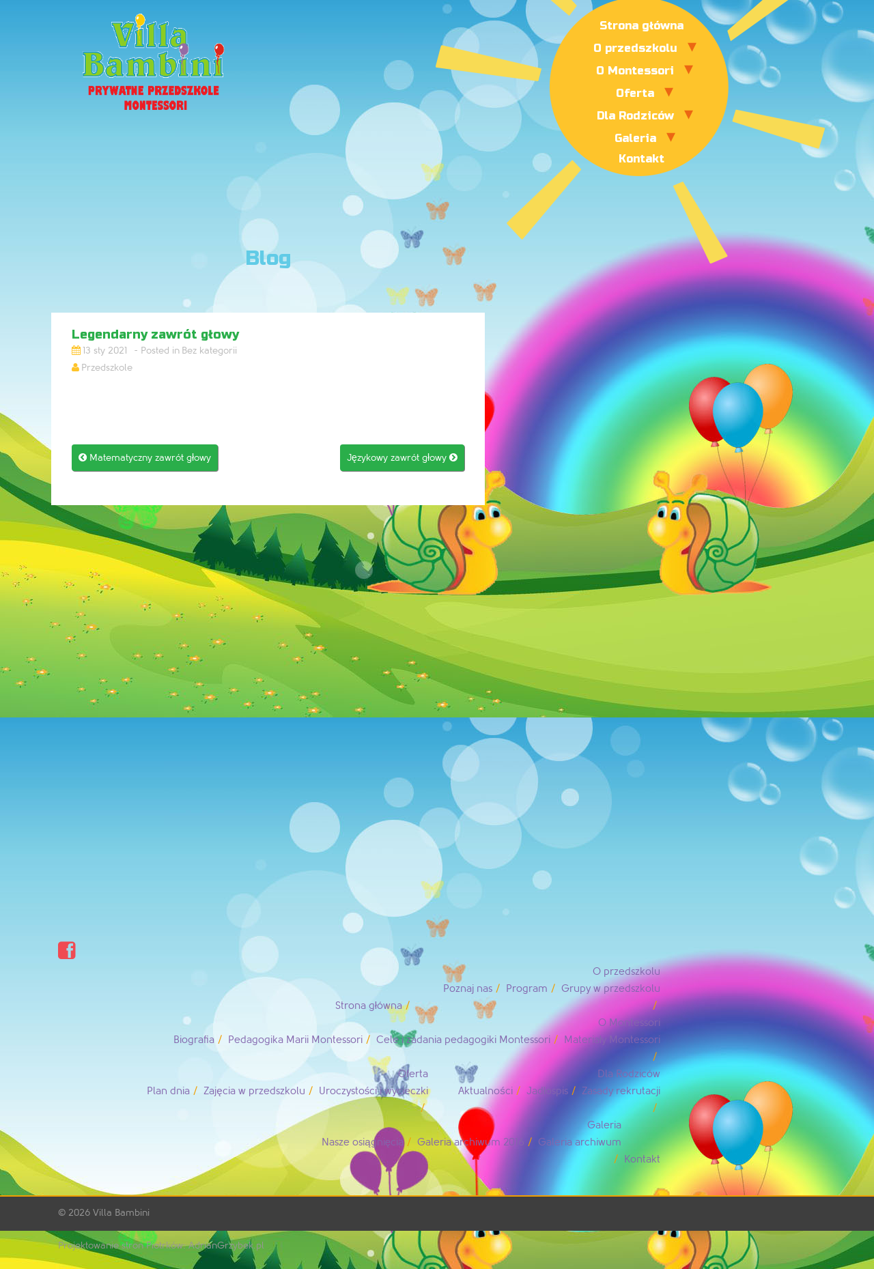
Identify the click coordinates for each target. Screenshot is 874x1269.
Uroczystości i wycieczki (374, 1091)
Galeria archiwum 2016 (470, 1142)
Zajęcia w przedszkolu (254, 1091)
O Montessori (635, 70)
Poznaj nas (467, 989)
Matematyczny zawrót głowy (145, 458)
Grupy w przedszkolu (610, 989)
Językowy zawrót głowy (402, 458)
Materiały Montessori (612, 1040)
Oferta (635, 93)
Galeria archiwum (579, 1142)
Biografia (193, 1040)
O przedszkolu (635, 48)
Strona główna (641, 25)
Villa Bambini (121, 1213)
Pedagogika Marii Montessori (295, 1040)
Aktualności (485, 1091)
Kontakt (641, 158)
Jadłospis (547, 1091)
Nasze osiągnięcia (363, 1142)
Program (527, 989)
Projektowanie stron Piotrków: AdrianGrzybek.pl (161, 1245)
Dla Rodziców (635, 115)
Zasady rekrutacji (621, 1091)
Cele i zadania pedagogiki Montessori (463, 1040)
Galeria (635, 138)
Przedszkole (106, 367)
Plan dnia (168, 1091)
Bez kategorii (209, 350)
